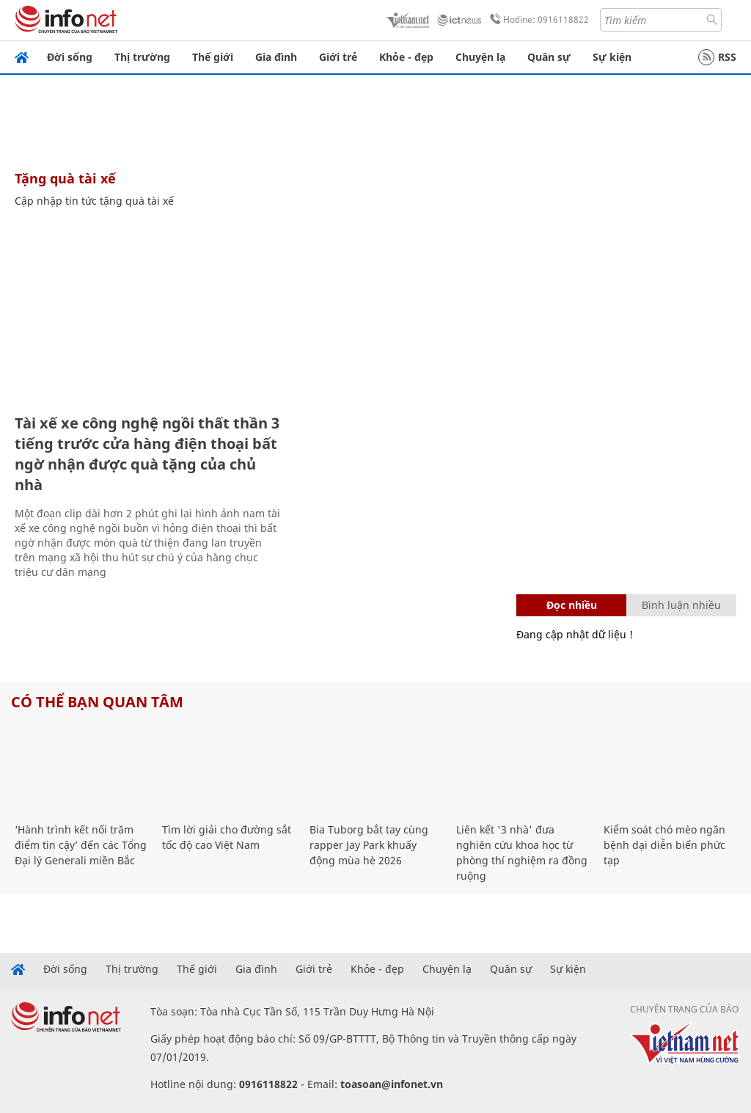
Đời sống (69, 57)
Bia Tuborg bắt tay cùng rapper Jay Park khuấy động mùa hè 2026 (368, 844)
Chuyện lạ (480, 57)
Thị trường (142, 57)
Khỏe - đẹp (406, 57)
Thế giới (212, 57)
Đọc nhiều (571, 605)
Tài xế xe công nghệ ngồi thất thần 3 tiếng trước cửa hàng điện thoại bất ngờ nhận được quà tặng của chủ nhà (147, 454)
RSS (717, 57)
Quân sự (549, 57)
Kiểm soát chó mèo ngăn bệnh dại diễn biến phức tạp (664, 844)
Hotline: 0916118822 (537, 20)
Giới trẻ (338, 57)
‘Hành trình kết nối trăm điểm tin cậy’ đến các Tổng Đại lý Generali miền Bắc (81, 844)
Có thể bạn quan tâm (97, 702)
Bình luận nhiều (681, 605)
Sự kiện (612, 57)
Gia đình (276, 57)
